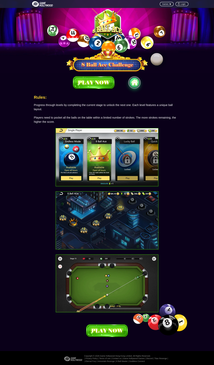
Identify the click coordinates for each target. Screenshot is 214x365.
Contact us (116, 358)
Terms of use (104, 358)
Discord (149, 358)
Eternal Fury (91, 361)
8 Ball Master (122, 361)
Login (183, 4)
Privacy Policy (92, 358)
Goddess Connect (137, 361)
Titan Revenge (160, 358)
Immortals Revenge (106, 361)
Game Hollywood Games (134, 358)
